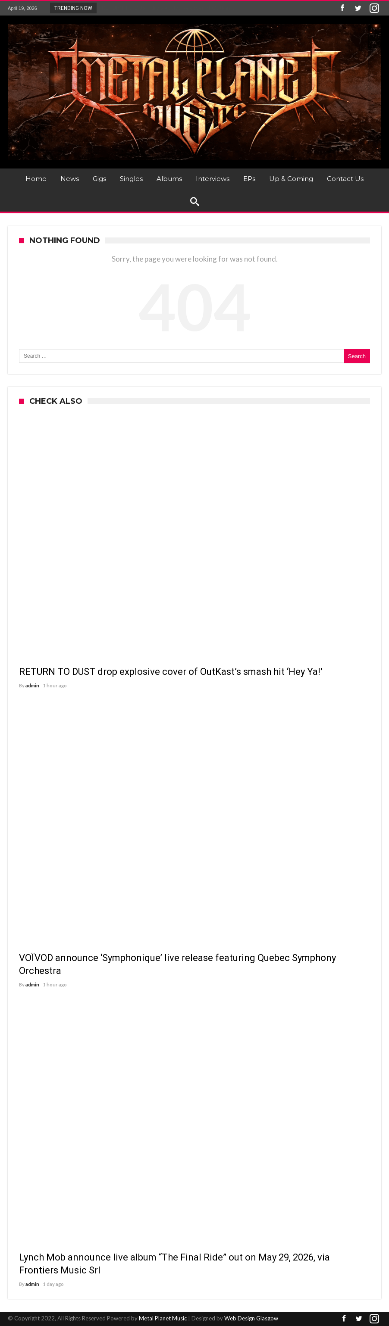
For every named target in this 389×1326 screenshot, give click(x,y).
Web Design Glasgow (251, 1318)
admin (32, 685)
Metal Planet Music (163, 1318)
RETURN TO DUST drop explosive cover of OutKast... (167, 7)
